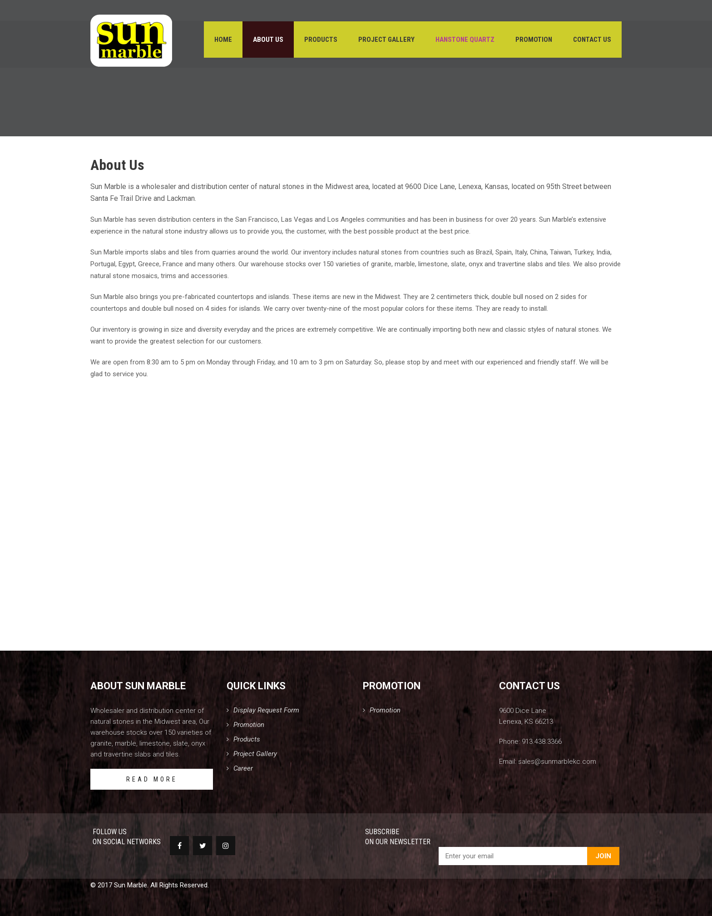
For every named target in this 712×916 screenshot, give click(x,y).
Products (320, 41)
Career (243, 768)
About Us (268, 41)
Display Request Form (266, 710)
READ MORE (152, 779)
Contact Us (592, 41)
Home (223, 41)
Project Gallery (386, 41)
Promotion (533, 41)
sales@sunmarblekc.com (557, 761)
